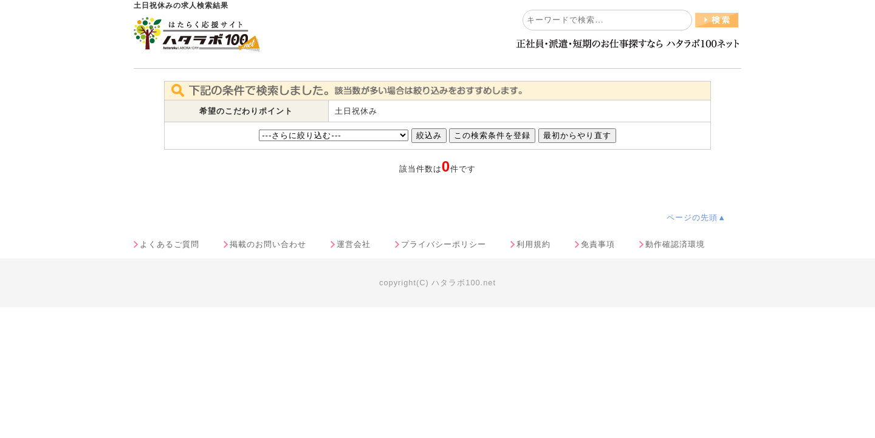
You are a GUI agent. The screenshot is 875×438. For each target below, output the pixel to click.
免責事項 (598, 244)
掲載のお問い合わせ (268, 244)
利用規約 (533, 244)
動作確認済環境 (675, 244)
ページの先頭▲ (696, 217)
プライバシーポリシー (443, 244)
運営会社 (354, 244)
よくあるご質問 (169, 244)
